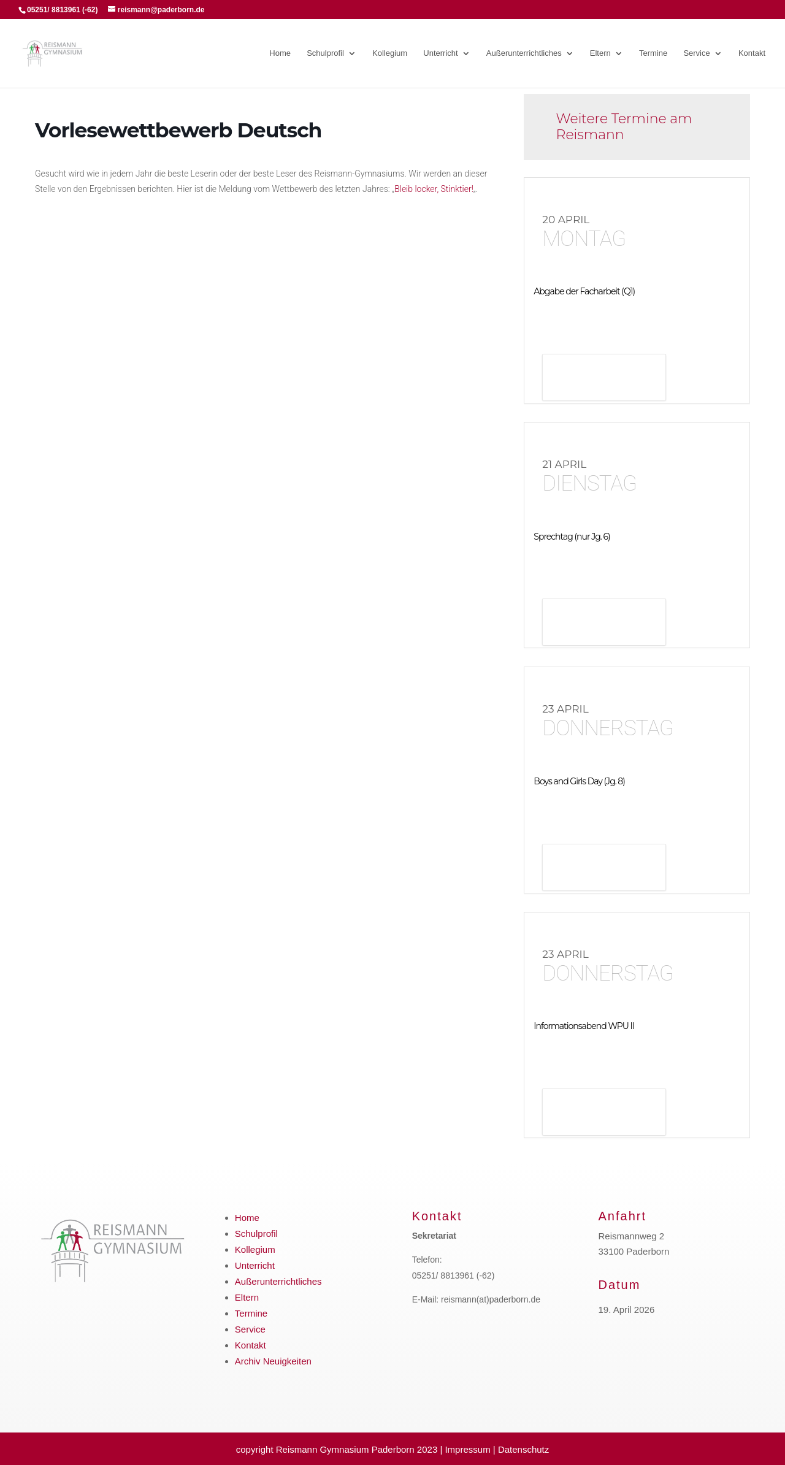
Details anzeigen (604, 378)
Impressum (467, 1449)
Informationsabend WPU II (584, 1025)
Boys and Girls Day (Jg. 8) (579, 781)
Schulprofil (325, 53)
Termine (653, 53)
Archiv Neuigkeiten (273, 1361)
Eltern (600, 53)
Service (696, 53)
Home (280, 53)
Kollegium (389, 53)
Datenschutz (523, 1449)
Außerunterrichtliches (524, 53)
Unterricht (440, 53)
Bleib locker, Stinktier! (433, 189)
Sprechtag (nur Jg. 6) (572, 536)
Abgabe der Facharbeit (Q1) (584, 291)
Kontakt (751, 53)
